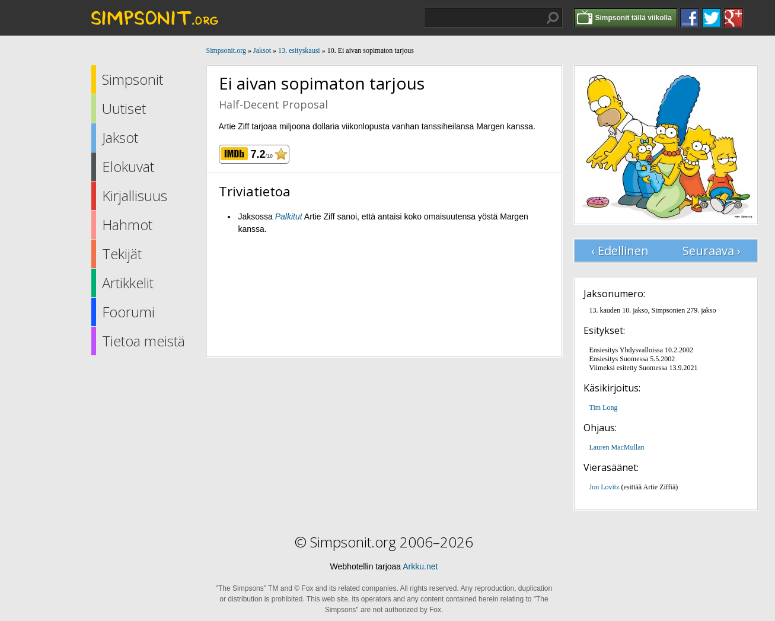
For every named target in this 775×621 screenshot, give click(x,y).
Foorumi (128, 311)
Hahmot (127, 224)
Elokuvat (128, 166)
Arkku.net (420, 566)
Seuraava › (711, 251)
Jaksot (120, 137)
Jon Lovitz (604, 487)
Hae (553, 18)
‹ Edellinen (620, 251)
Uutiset (124, 108)
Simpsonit (132, 79)
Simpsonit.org (226, 50)
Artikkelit (128, 282)
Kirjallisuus (134, 195)
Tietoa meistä (143, 341)
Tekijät (122, 253)
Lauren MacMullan (617, 447)
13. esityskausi (299, 50)
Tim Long (603, 407)
